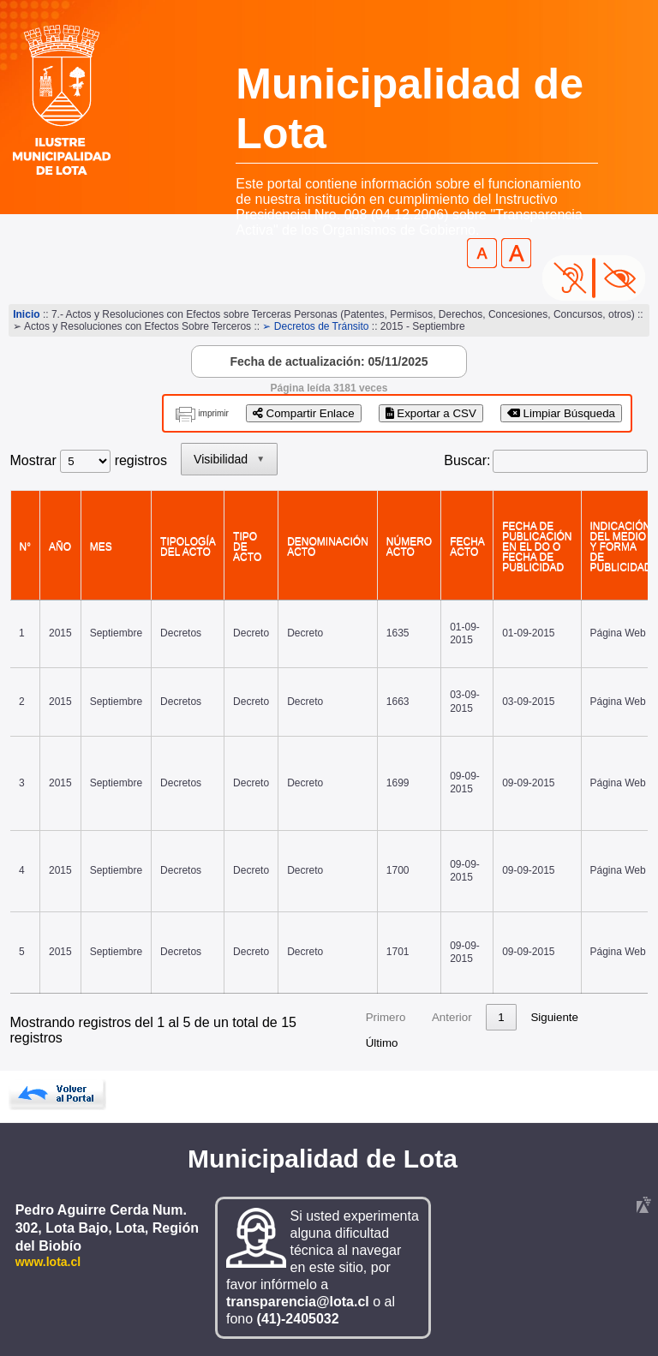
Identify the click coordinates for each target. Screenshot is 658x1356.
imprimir (213, 413)
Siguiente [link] (554, 1017)
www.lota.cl (48, 1262)
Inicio (26, 314)
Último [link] (382, 1042)
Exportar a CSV (431, 413)
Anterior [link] (452, 1017)
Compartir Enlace (304, 413)
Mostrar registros (88, 460)
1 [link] (501, 1017)
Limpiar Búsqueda (561, 413)
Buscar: (467, 460)
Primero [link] (386, 1017)
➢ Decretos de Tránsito (315, 326)
